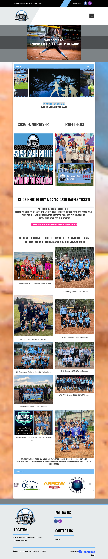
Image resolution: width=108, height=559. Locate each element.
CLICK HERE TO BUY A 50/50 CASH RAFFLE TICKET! (54, 199)
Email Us (57, 539)
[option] (54, 83)
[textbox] (54, 108)
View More (88, 66)
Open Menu (91, 16)
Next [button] (90, 81)
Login (93, 555)
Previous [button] (18, 81)
